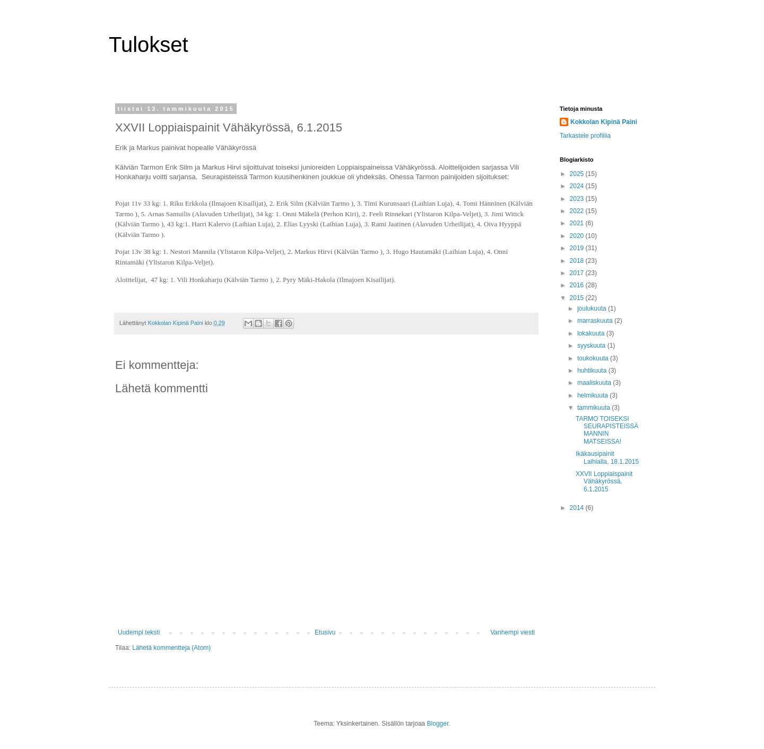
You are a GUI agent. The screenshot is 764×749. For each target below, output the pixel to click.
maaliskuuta (595, 382)
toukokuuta (593, 358)
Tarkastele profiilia (585, 135)
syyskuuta (592, 345)
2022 (578, 211)
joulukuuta (592, 308)
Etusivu (325, 632)
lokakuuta (591, 333)
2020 (578, 236)
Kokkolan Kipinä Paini (603, 122)
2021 (578, 223)
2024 (578, 186)
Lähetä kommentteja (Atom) (171, 647)
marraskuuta (595, 320)
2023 (578, 198)
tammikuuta (594, 407)
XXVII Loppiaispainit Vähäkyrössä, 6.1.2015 (604, 481)
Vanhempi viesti (512, 632)
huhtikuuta (593, 370)
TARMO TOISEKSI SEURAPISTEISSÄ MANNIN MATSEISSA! (607, 430)
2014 (578, 508)
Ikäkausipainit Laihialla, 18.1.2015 (607, 457)
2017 (578, 273)
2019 (578, 248)
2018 (578, 261)
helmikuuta (593, 395)
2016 (578, 285)
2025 (578, 174)
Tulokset (148, 44)
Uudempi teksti (139, 632)
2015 (578, 298)
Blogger (438, 723)
